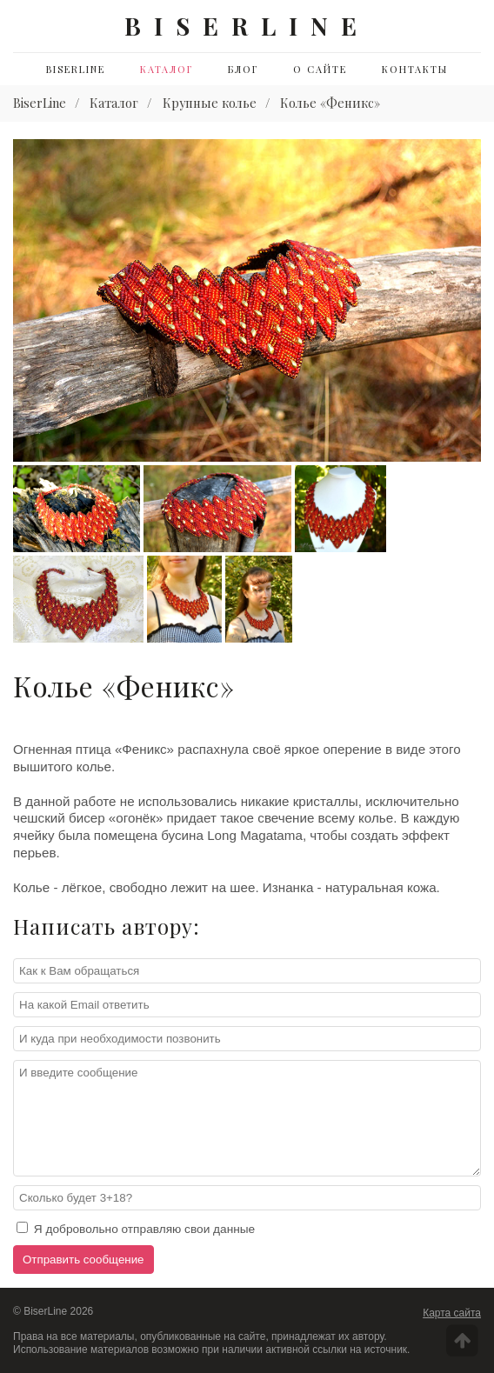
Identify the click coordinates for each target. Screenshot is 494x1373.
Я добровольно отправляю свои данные (136, 1229)
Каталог (166, 69)
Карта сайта (452, 1313)
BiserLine (75, 69)
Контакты (415, 69)
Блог (243, 69)
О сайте (320, 69)
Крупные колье (210, 102)
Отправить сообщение (83, 1259)
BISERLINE (247, 26)
